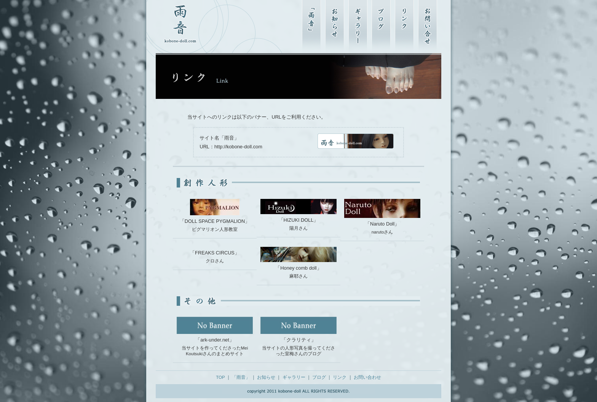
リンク (339, 377)
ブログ (319, 377)
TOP (220, 377)
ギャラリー (294, 377)
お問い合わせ (367, 377)
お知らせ (266, 377)
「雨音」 (241, 377)
